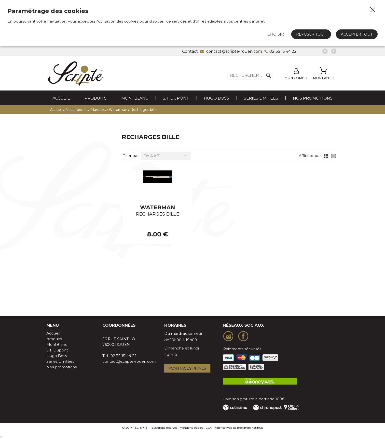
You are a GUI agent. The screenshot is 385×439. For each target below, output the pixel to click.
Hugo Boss (216, 98)
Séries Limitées (261, 98)
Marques (98, 109)
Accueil (61, 98)
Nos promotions (312, 98)
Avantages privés (187, 368)
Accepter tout (357, 34)
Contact (190, 51)
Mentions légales (191, 427)
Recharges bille (143, 109)
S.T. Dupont (176, 98)
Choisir (275, 34)
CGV (209, 427)
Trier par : (132, 155)
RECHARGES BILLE (157, 214)
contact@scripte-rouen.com (129, 361)
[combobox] (166, 156)
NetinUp (257, 427)
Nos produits (76, 109)
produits (95, 98)
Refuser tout (311, 34)
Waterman (118, 109)
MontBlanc (134, 98)
